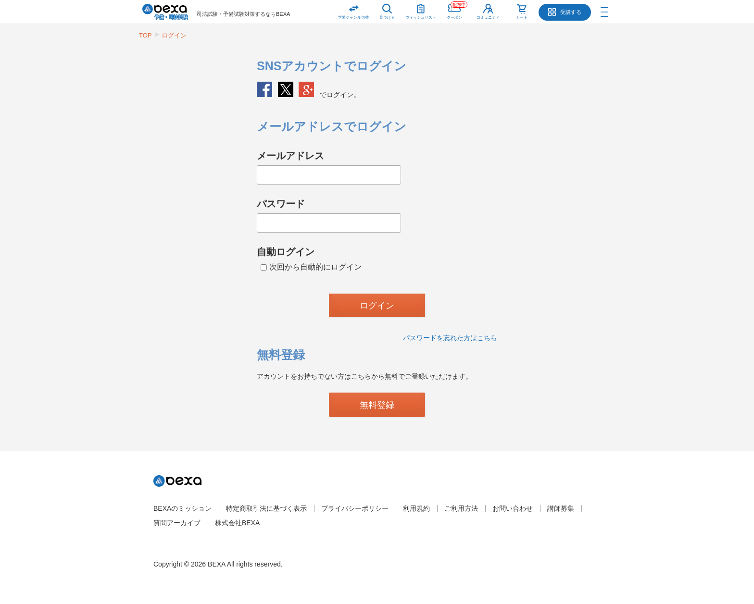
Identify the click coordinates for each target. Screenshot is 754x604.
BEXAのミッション (182, 508)
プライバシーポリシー (355, 508)
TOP (145, 35)
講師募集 (560, 508)
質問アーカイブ (177, 523)
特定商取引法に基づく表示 (266, 508)
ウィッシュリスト (420, 10)
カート (522, 17)
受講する (570, 12)
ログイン (174, 35)
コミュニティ (488, 17)
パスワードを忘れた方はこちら (450, 338)
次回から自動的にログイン (311, 267)
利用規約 (416, 508)
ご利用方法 (461, 508)
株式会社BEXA (237, 523)
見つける (387, 17)
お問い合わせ (512, 508)
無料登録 (377, 405)
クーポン (457, 10)
